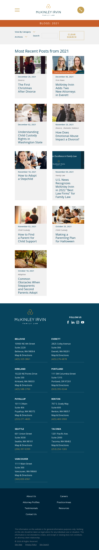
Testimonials (31, 508)
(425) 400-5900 (59, 419)
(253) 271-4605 (22, 419)
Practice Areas (64, 502)
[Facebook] (68, 322)
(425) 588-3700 (22, 389)
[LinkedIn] (72, 322)
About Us (31, 496)
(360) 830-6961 (22, 479)
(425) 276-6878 (59, 359)
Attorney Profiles (31, 502)
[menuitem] (18, 544)
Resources (64, 508)
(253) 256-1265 (59, 449)
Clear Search (72, 35)
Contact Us (31, 514)
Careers (64, 496)
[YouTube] (82, 322)
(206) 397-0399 (22, 449)
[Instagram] (77, 322)
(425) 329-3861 (22, 359)
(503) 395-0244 (59, 389)
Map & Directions (23, 355)
